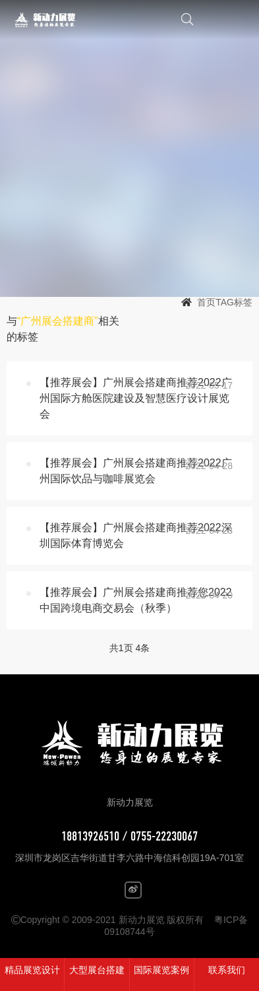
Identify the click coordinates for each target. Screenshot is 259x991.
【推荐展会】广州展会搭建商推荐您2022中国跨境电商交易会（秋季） (136, 600)
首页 (206, 302)
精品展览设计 (32, 970)
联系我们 (226, 970)
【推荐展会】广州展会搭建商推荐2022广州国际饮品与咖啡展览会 (136, 470)
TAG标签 (234, 302)
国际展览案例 (161, 970)
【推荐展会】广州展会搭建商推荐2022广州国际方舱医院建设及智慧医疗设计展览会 (136, 398)
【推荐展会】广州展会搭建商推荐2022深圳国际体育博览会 (136, 535)
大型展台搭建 (97, 970)
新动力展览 (58, 20)
